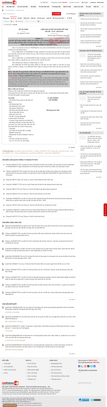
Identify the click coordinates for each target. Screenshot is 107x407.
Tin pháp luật (56, 6)
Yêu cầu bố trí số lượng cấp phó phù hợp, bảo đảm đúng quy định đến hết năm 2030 (90, 155)
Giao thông (16, 312)
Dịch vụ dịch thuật (32, 373)
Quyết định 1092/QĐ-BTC (53, 153)
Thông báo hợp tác (56, 379)
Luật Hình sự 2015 (37, 405)
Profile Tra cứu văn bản (10, 369)
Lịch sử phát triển (8, 366)
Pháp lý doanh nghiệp (33, 369)
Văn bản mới (10, 6)
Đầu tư (7, 321)
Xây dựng (20, 321)
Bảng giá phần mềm (56, 363)
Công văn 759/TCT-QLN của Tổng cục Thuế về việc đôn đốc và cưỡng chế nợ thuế (31, 205)
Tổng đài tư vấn (31, 379)
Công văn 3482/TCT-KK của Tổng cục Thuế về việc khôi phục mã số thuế (28, 194)
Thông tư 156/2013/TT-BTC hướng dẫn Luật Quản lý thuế (51, 151)
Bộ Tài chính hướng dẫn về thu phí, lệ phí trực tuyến (94, 99)
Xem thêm (72, 299)
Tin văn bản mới (44, 6)
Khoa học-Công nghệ (19, 340)
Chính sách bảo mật (56, 373)
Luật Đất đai (27, 405)
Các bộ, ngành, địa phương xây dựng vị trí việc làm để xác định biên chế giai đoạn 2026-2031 (91, 171)
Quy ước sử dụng (55, 369)
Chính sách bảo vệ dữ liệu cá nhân (60, 376)
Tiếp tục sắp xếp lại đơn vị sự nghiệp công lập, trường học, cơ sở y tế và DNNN (90, 148)
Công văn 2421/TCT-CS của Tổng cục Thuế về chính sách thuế (25, 216)
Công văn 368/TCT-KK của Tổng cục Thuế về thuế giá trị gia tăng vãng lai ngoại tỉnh (31, 189)
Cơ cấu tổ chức (9, 340)
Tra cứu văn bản (22, 6)
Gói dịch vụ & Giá (74, 2)
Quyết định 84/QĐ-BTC (37, 153)
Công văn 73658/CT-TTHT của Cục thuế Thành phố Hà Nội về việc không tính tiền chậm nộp (34, 184)
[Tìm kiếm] (56, 13)
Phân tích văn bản (32, 366)
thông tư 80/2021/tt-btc (22, 153)
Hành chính (8, 349)
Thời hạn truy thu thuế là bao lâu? (89, 19)
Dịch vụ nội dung (31, 376)
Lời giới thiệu (7, 363)
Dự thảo (33, 6)
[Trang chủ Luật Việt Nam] (9, 2)
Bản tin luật (67, 6)
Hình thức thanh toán (56, 366)
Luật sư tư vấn (78, 6)
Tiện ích (96, 6)
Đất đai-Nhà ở (13, 321)
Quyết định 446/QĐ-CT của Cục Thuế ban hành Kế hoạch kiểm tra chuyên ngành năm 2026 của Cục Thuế (37, 264)
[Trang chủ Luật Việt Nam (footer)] (10, 385)
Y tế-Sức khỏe (9, 331)
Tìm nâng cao (71, 13)
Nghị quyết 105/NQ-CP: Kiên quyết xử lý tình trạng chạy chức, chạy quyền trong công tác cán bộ (91, 163)
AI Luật (88, 6)
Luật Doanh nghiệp (18, 405)
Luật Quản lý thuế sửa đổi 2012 (23, 151)
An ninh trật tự (9, 312)
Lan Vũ (72, 147)
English (85, 2)
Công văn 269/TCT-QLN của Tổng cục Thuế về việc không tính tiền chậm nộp (29, 179)
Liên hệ (6, 373)
